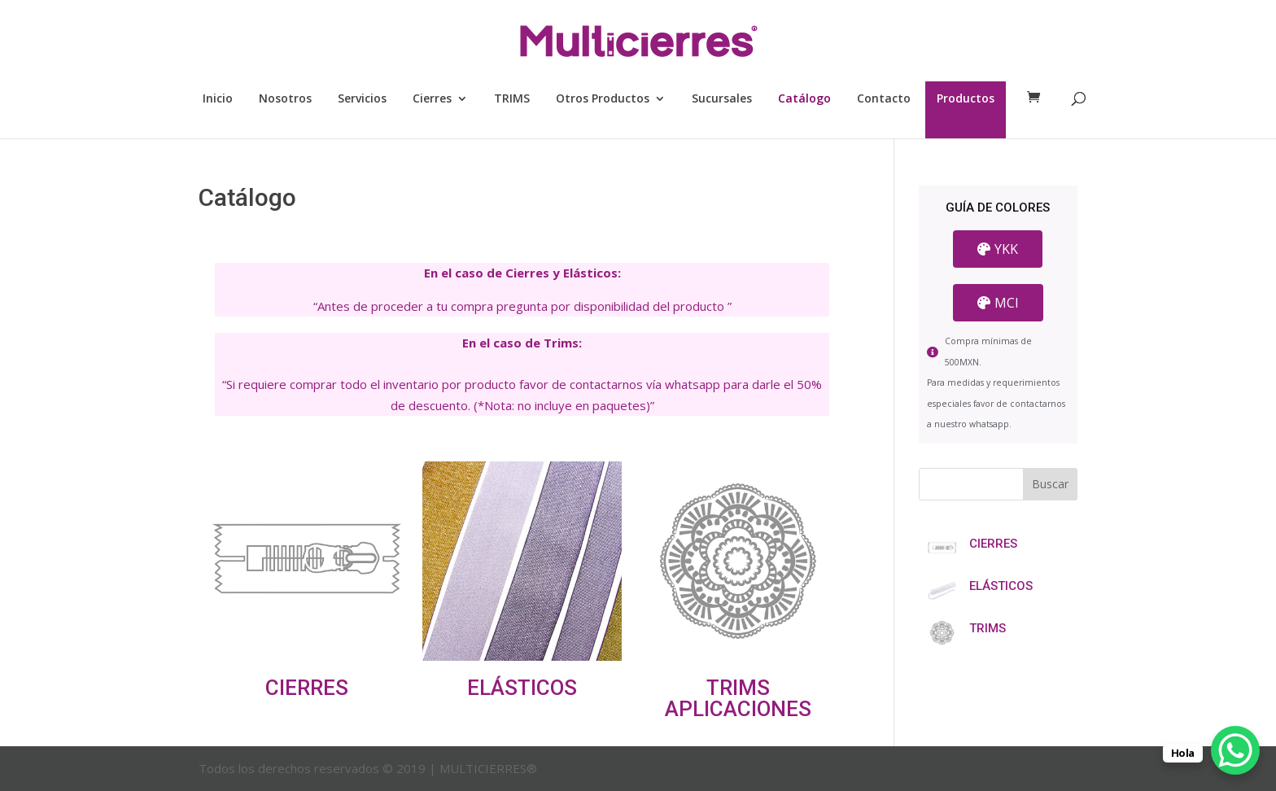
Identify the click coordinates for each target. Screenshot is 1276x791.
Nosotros (285, 99)
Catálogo (804, 99)
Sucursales (722, 99)
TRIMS (512, 99)
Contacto (884, 99)
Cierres (432, 99)
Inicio (218, 99)
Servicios (362, 99)
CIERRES (306, 687)
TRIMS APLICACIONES (738, 698)
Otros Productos (602, 99)
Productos (965, 99)
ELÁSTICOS (522, 687)
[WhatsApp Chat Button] (1235, 750)
